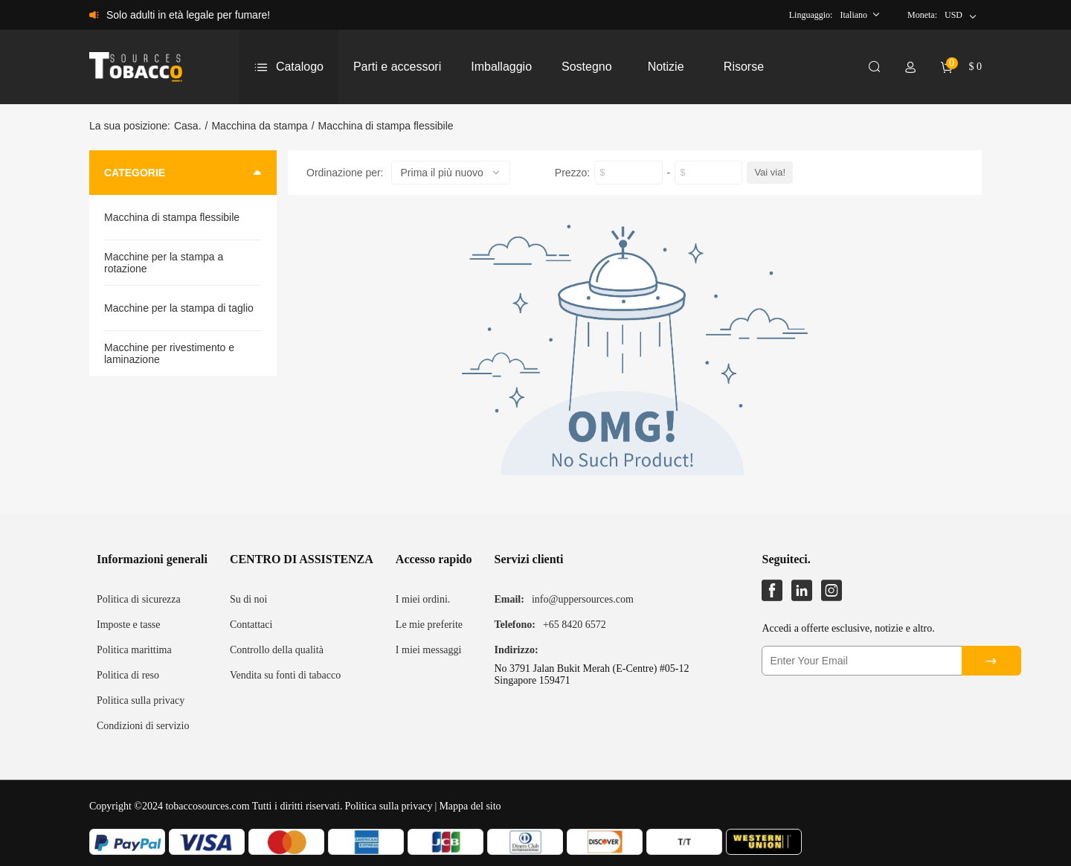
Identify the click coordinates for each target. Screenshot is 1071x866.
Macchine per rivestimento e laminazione (169, 353)
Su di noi (249, 599)
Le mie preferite (429, 624)
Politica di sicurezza (139, 599)
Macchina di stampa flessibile (386, 126)
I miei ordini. (423, 599)
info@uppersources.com (583, 599)
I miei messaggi (429, 649)
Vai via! (769, 172)
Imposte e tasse (129, 624)
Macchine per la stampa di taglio (179, 308)
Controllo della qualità (277, 649)
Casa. (188, 126)
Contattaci (251, 624)
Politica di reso (128, 675)
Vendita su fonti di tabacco (285, 675)
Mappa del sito (470, 806)
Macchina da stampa (259, 126)
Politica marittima (134, 649)
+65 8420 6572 (574, 624)
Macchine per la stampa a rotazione (163, 263)
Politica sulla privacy (140, 700)
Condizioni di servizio (143, 725)
